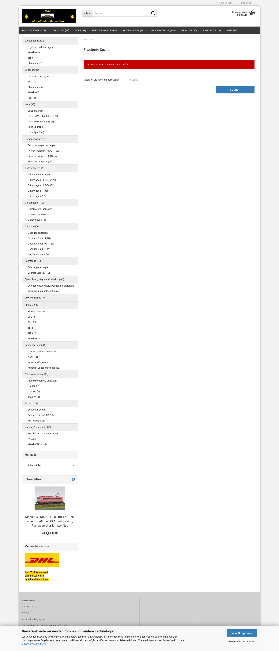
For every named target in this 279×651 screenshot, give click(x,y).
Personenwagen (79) (105, 30)
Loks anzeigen (35, 110)
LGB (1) (32, 97)
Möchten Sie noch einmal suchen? (102, 79)
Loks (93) (80, 30)
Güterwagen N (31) (38, 190)
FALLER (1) (34, 322)
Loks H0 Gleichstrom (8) (41, 121)
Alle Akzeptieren (242, 633)
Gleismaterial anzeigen (40, 209)
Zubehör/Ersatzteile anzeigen (43, 433)
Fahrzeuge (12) (212, 30)
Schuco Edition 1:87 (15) (41, 415)
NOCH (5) (33, 356)
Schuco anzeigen (37, 409)
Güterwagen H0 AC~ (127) (42, 180)
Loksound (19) (60, 30)
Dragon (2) (33, 386)
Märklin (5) (33, 92)
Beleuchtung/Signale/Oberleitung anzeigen (51, 285)
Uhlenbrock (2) (35, 63)
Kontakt (26, 612)
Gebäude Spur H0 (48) (39, 238)
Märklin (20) (34, 52)
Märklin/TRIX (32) (37, 444)
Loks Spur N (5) (36, 126)
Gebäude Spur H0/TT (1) (41, 243)
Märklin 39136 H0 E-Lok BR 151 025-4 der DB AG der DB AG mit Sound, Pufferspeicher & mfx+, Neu (49, 521)
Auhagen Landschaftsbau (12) (44, 367)
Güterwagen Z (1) (37, 196)
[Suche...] (87, 13)
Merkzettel (245, 3)
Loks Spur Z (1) (36, 132)
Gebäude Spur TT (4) (39, 249)
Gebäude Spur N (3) (38, 254)
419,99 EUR (50, 533)
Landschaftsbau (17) (36, 345)
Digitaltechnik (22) (34, 30)
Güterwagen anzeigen (39, 174)
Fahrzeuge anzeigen (38, 267)
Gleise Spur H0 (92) (38, 214)
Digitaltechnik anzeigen (40, 47)
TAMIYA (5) (34, 396)
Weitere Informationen (242, 641)
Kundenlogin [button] (224, 3)
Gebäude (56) (189, 30)
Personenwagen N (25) (40, 161)
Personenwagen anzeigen (41, 145)
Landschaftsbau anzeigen (42, 351)
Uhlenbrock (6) (35, 87)
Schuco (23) (31, 403)
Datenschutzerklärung (34, 643)
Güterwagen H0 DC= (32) (41, 185)
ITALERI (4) (34, 391)
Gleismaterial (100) (163, 30)
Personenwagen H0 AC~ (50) (43, 150)
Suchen (235, 89)
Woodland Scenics (38, 362)
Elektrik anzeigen (37, 311)
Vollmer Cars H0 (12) (39, 272)
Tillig (30, 327)
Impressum (28, 606)
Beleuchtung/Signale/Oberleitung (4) (44, 279)
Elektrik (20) (31, 305)
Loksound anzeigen (38, 76)
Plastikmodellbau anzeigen (42, 380)
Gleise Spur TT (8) (37, 219)
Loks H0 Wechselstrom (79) (43, 116)
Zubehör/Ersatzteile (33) (38, 427)
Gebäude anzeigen (38, 232)
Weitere (232, 30)
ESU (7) (32, 81)
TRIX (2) (32, 333)
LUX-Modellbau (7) (35, 297)
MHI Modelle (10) (37, 420)
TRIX (30, 57)
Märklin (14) (34, 338)
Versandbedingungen (33, 619)
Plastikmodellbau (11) (36, 374)
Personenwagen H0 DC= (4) (43, 156)
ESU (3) (32, 316)
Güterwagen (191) (134, 30)
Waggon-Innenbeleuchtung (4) (44, 291)
